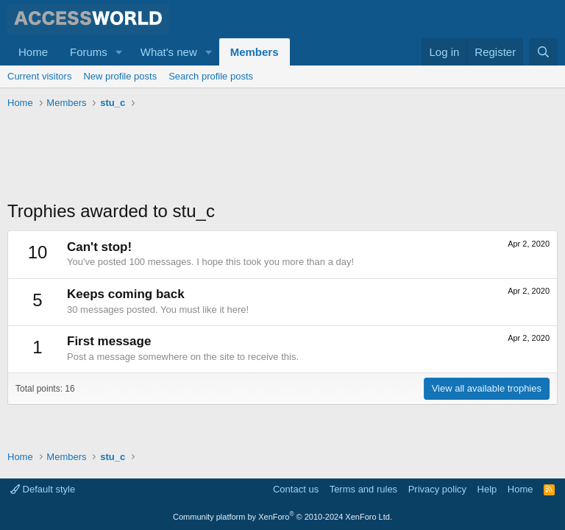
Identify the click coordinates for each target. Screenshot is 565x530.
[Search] (543, 52)
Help (487, 489)
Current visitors (39, 76)
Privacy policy (437, 489)
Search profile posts (210, 76)
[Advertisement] (275, 154)
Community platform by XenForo (282, 516)
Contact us (296, 489)
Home (33, 52)
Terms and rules (363, 489)
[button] (119, 52)
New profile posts (120, 76)
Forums (88, 52)
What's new (169, 52)
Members (254, 52)
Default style (42, 489)
